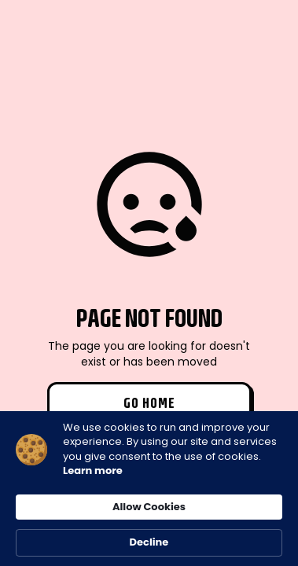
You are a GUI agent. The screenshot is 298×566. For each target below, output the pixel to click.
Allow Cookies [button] (149, 506)
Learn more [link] (93, 471)
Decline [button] (149, 542)
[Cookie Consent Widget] (149, 488)
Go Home (149, 403)
